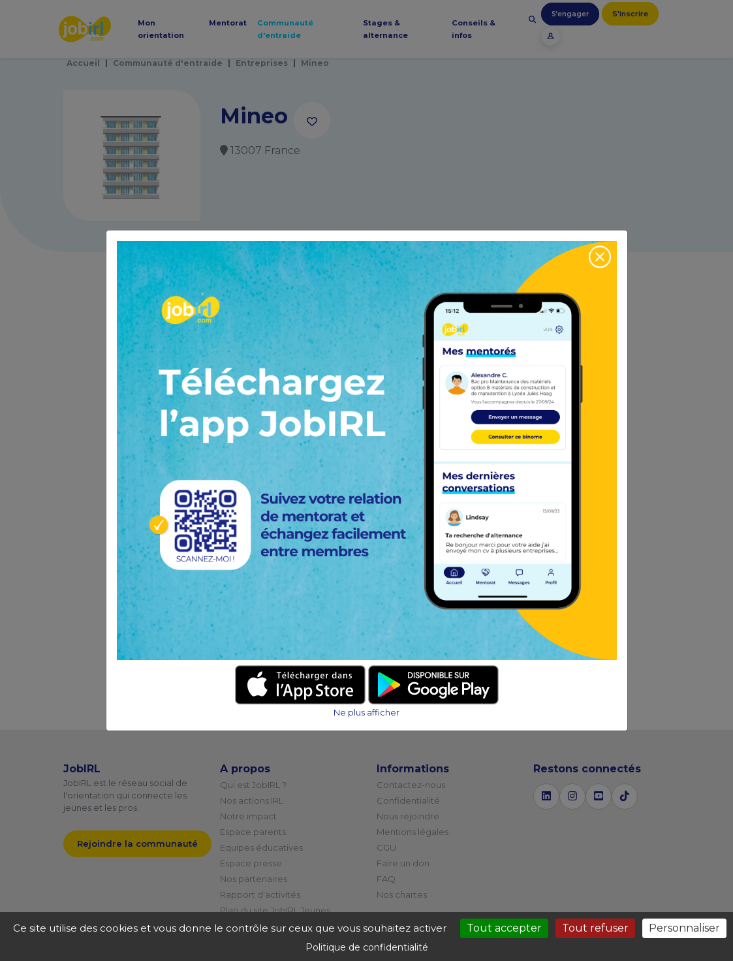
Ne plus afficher (366, 712)
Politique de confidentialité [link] (366, 947)
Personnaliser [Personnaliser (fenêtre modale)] (684, 928)
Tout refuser (595, 928)
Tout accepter (504, 928)
